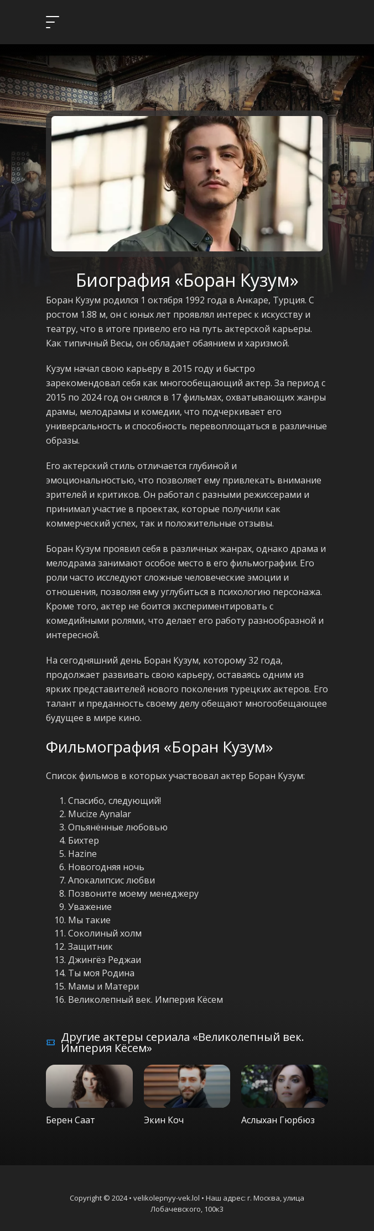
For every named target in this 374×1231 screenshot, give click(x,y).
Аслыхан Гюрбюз (278, 1120)
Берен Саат (70, 1120)
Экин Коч (164, 1120)
